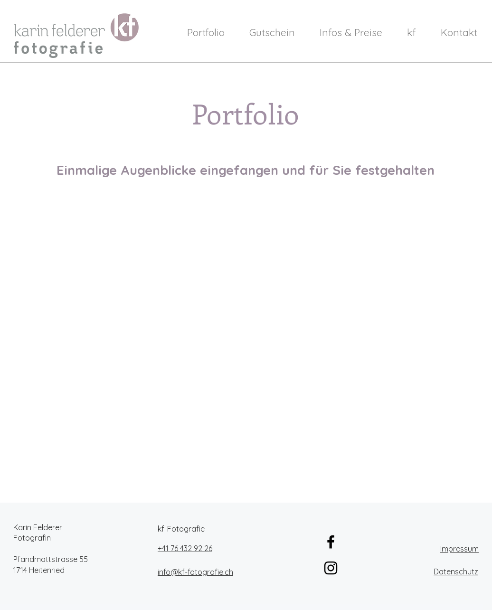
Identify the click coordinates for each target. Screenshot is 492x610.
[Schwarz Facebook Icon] (331, 542)
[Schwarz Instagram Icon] (331, 568)
